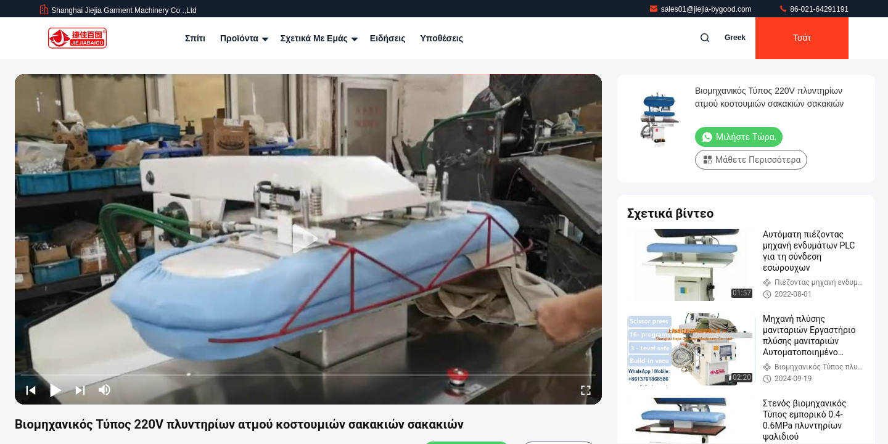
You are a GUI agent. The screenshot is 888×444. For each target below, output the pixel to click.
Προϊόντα (243, 38)
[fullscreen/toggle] (586, 389)
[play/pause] (55, 389)
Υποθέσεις (441, 38)
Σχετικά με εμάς (318, 38)
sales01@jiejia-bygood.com (701, 9)
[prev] (30, 389)
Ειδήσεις (388, 38)
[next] (80, 389)
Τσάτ (802, 38)
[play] (308, 239)
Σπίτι (195, 38)
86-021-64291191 (813, 9)
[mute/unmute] (104, 389)
